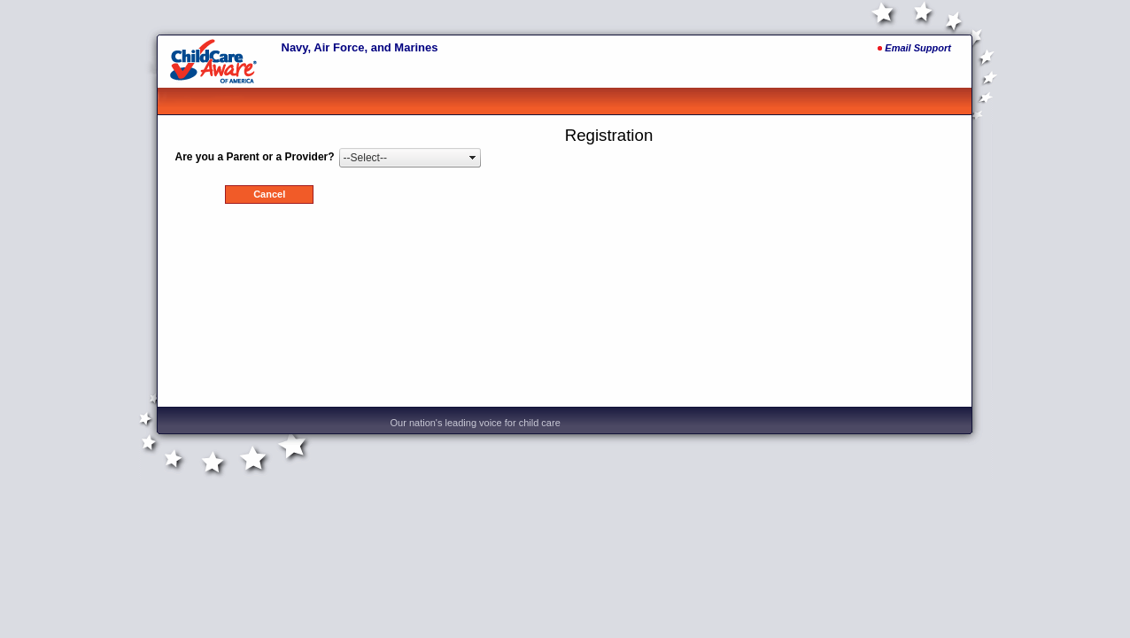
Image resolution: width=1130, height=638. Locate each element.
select (473, 157)
